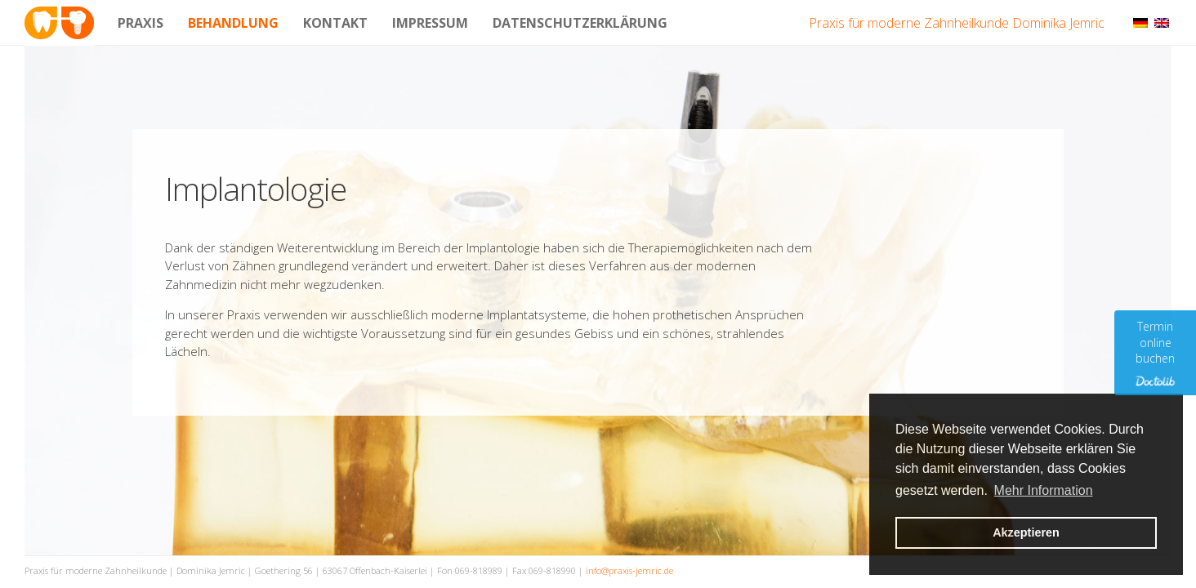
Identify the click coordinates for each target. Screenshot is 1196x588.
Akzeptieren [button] (1026, 532)
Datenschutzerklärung (580, 23)
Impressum (430, 23)
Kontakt (335, 23)
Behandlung (233, 23)
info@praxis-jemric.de (629, 570)
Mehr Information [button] (1043, 490)
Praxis (140, 23)
